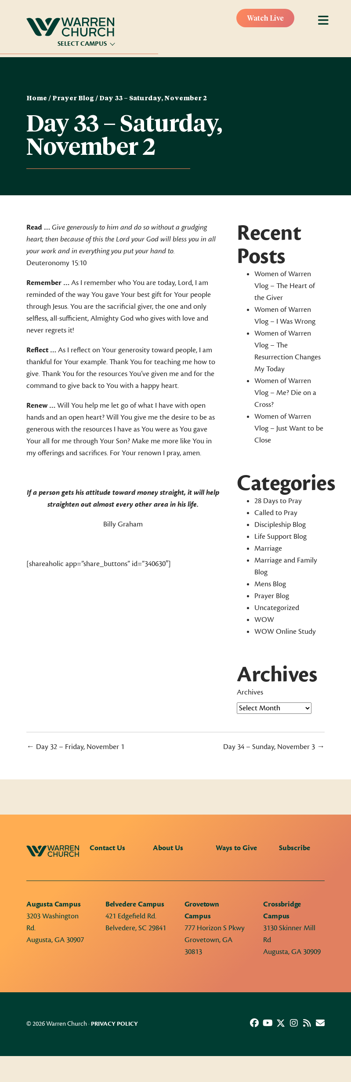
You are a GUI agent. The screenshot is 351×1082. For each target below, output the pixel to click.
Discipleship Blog (280, 525)
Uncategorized (276, 608)
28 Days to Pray (278, 501)
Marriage (268, 548)
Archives (250, 692)
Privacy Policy (114, 1024)
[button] (254, 1023)
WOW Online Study (285, 631)
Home (36, 98)
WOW (264, 620)
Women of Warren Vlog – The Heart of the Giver (284, 286)
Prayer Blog (73, 98)
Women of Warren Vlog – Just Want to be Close (288, 428)
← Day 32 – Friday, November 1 (75, 747)
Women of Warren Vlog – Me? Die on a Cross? (285, 392)
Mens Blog (270, 584)
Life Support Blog (280, 536)
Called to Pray (275, 513)
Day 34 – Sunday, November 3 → (274, 747)
